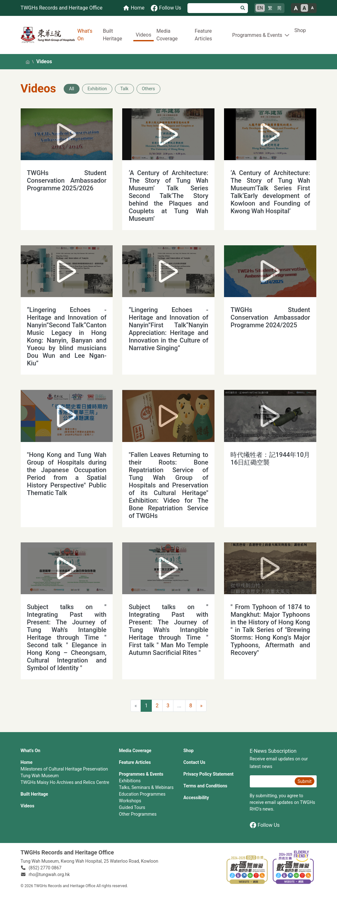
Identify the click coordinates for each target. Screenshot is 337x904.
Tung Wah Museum (40, 775)
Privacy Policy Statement (208, 774)
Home (26, 762)
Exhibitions (130, 780)
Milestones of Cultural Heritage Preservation (64, 768)
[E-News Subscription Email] (271, 781)
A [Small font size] (312, 8)
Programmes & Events (141, 774)
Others (148, 88)
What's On (84, 35)
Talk (124, 88)
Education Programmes (142, 794)
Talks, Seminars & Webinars (146, 787)
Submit (305, 781)
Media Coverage (167, 35)
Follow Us (265, 825)
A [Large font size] (296, 8)
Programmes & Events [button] (257, 35)
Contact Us (194, 762)
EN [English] (260, 7)
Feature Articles (203, 35)
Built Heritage (112, 35)
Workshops (130, 800)
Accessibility (196, 797)
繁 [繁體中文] (270, 7)
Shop (300, 30)
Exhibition (97, 88)
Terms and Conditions (205, 785)
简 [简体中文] (279, 7)
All (71, 88)
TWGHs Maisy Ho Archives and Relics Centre (65, 782)
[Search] (212, 8)
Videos (143, 35)
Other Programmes (138, 814)
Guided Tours (132, 807)
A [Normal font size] (304, 8)
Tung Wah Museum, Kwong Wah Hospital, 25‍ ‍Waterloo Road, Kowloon (89, 861)
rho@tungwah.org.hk (49, 874)
